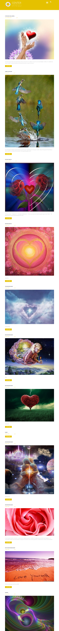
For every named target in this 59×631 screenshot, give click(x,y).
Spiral (6, 592)
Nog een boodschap (10, 548)
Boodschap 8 (8, 223)
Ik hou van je (8, 159)
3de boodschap (9, 505)
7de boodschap (9, 286)
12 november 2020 (8, 17)
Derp (6, 432)
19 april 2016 (7, 225)
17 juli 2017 (7, 73)
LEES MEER (8, 66)
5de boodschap (9, 385)
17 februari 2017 (8, 161)
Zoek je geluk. (8, 71)
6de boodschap (9, 335)
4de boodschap (9, 442)
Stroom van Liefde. (10, 16)
